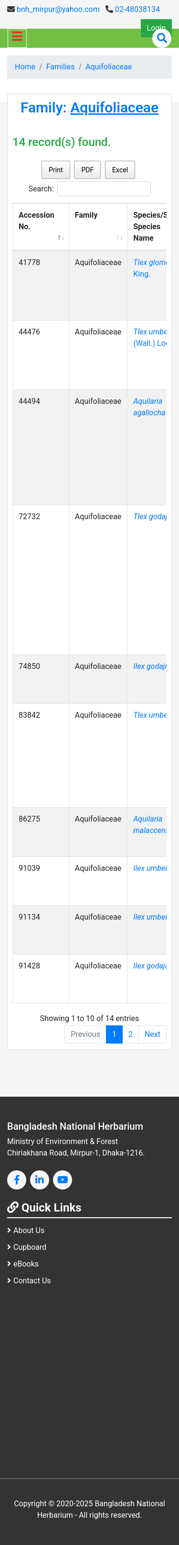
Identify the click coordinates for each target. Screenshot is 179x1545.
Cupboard (26, 1247)
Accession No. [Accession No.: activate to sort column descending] (36, 221)
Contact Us (29, 1280)
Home (25, 66)
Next (152, 1034)
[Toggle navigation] (17, 38)
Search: (89, 188)
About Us (25, 1230)
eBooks (23, 1263)
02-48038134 (132, 9)
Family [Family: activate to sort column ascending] (86, 215)
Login (156, 28)
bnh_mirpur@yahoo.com (53, 9)
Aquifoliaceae (108, 66)
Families (60, 66)
